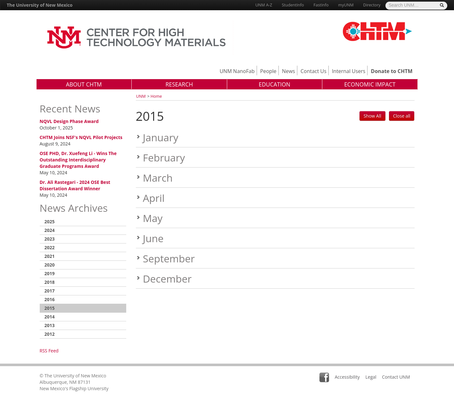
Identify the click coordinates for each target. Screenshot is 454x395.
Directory (372, 5)
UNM (141, 96)
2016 (50, 299)
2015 (50, 308)
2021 (50, 256)
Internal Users (349, 71)
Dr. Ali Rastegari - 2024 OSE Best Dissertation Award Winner (75, 185)
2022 (50, 247)
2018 (50, 282)
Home (156, 96)
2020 (50, 265)
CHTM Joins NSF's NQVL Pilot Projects (81, 137)
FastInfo (321, 5)
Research (179, 84)
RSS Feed (49, 351)
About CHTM (84, 84)
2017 (50, 291)
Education (274, 84)
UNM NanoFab (236, 71)
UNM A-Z (263, 5)
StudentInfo (293, 5)
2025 (50, 221)
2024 (50, 230)
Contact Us (313, 71)
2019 (50, 273)
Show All (372, 116)
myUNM (346, 5)
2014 (50, 317)
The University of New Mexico (39, 5)
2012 (50, 334)
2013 (50, 325)
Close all (401, 116)
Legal (370, 377)
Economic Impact (369, 84)
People (268, 71)
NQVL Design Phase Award (69, 121)
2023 (50, 239)
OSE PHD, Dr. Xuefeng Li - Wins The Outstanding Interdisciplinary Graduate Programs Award (78, 159)
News (288, 71)
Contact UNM (396, 377)
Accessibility (347, 377)
